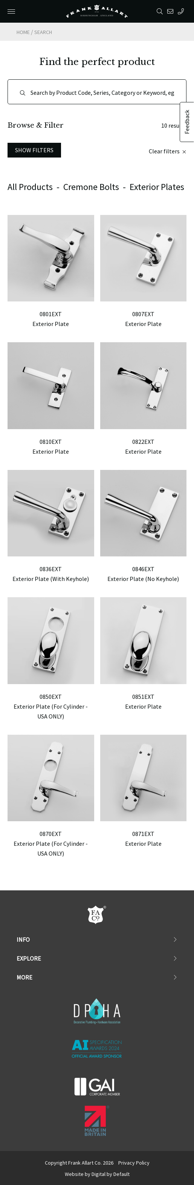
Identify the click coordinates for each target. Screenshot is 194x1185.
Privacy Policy (134, 1162)
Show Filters (34, 150)
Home (23, 32)
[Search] (97, 91)
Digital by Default (111, 1174)
